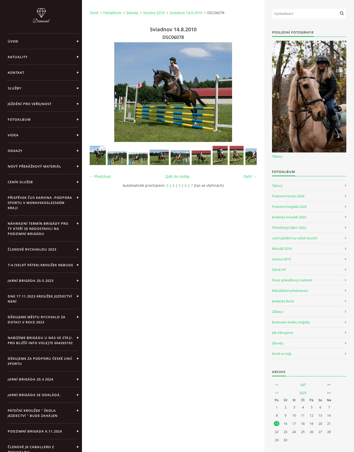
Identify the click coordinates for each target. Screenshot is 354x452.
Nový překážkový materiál (34, 166)
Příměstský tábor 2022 (289, 227)
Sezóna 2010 (154, 12)
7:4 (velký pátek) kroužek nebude (40, 265)
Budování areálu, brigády (291, 322)
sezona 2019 (281, 259)
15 (276, 423)
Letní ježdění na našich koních (294, 238)
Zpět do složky (177, 176)
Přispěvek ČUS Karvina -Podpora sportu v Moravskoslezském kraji (40, 202)
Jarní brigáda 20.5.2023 (31, 280)
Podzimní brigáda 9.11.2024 (35, 431)
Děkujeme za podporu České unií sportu (40, 361)
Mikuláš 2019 (282, 248)
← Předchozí (100, 176)
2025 (302, 393)
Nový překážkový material (292, 280)
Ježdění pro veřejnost (29, 103)
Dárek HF (279, 269)
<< (276, 384)
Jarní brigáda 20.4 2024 (30, 379)
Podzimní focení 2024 (288, 196)
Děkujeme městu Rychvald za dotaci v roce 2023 (37, 319)
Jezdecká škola (283, 301)
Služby (15, 88)
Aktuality (18, 57)
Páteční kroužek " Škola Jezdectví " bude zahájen (33, 413)
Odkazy (15, 150)
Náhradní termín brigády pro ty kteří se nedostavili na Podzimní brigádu (38, 228)
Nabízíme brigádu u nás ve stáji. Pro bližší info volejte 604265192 (40, 340)
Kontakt (16, 72)
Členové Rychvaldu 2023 (32, 249)
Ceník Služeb (20, 182)
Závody (132, 12)
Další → (250, 176)
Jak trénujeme (282, 332)
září (303, 384)
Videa (13, 135)
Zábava (277, 311)
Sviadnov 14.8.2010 (186, 12)
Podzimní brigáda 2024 (289, 206)
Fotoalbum (19, 119)
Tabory (277, 156)
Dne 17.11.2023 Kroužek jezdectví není (40, 299)
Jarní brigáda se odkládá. (34, 395)
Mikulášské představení (290, 290)
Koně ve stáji (281, 353)
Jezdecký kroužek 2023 (289, 217)
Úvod (13, 41)
